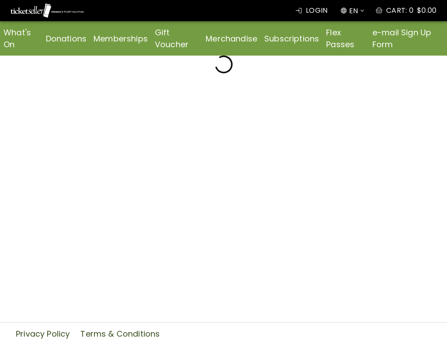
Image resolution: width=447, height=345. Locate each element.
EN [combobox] (353, 11)
